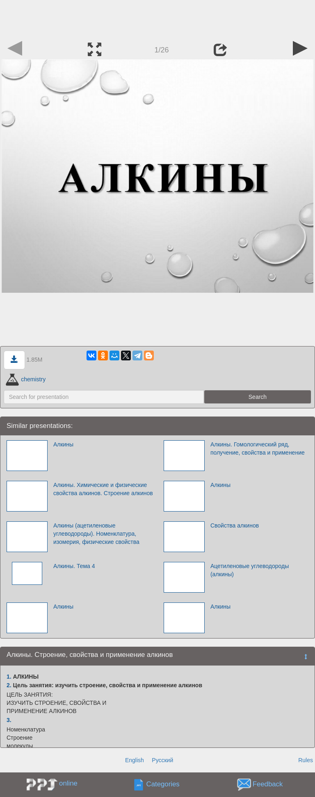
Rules (305, 760)
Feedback (268, 784)
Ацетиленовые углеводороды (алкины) (249, 570)
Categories (163, 784)
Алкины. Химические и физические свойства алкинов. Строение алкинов (103, 489)
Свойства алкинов (234, 525)
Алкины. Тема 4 (74, 566)
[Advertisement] (157, 18)
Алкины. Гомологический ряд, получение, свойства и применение (257, 448)
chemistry (26, 379)
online (68, 783)
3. (9, 720)
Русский (162, 760)
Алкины (63, 444)
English (134, 760)
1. (9, 676)
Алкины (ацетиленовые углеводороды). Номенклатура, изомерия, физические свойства (96, 533)
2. (9, 685)
